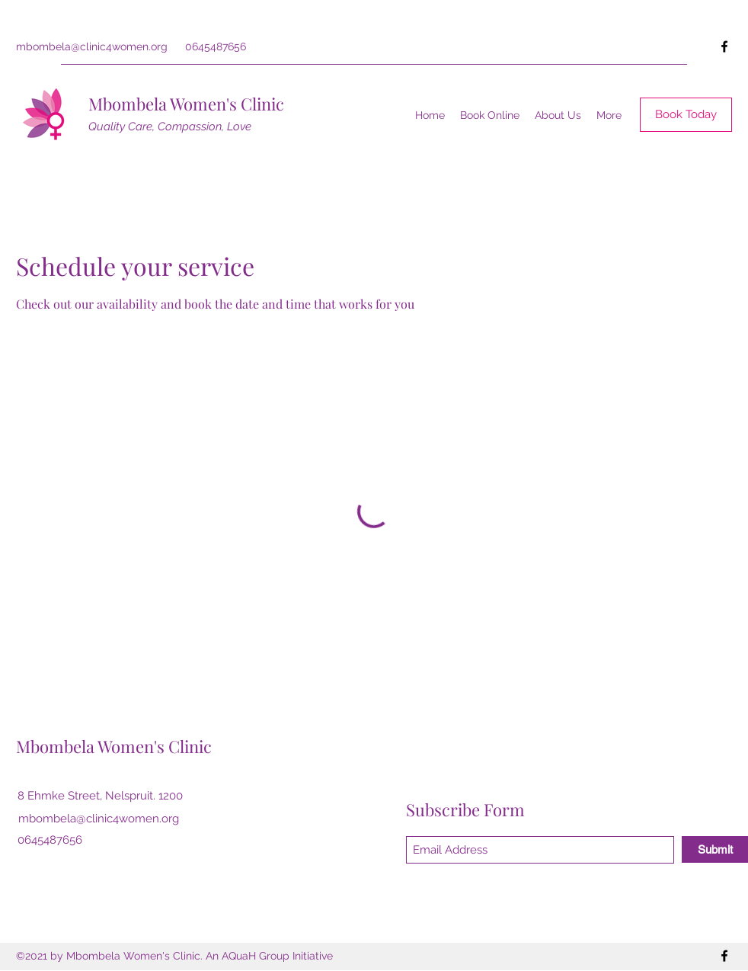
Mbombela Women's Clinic (186, 103)
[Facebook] (724, 46)
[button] (558, 115)
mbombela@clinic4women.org (92, 46)
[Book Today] (686, 115)
